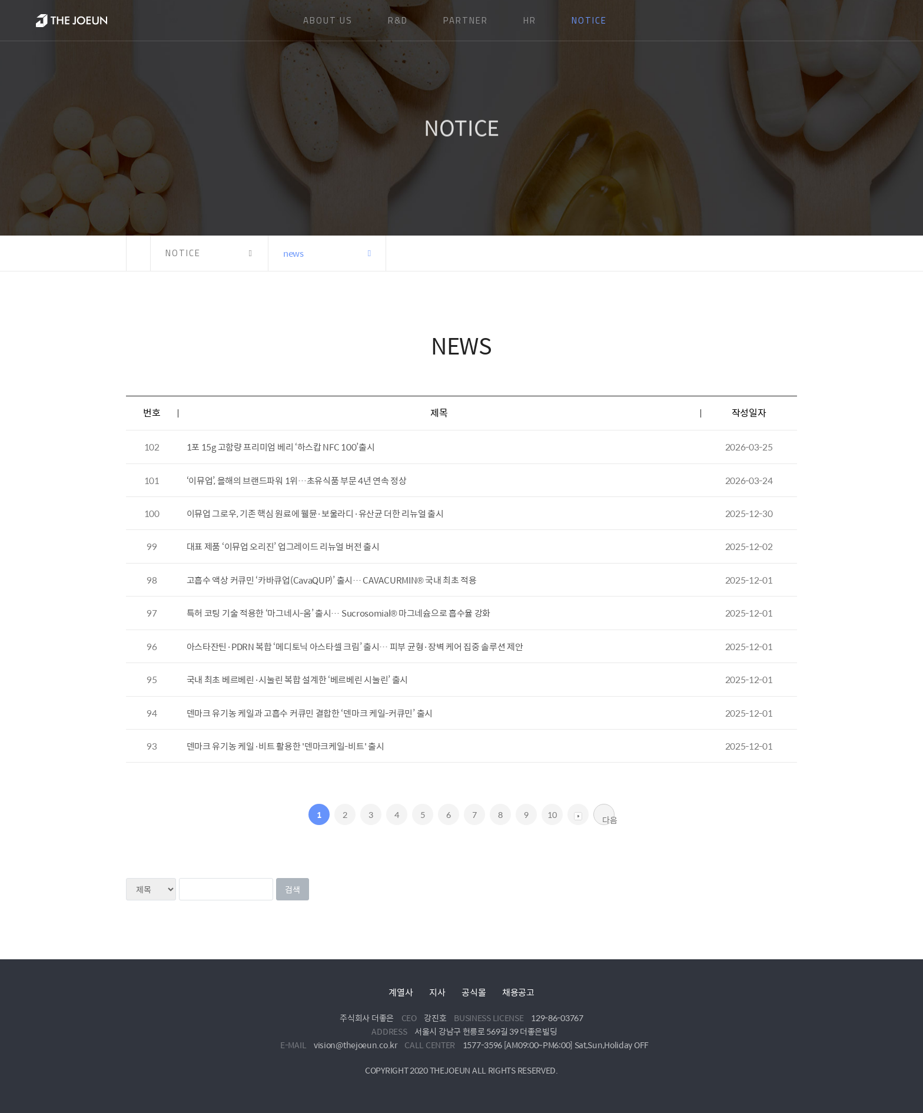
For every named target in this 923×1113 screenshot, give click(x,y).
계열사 (401, 992)
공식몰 (474, 992)
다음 (608, 819)
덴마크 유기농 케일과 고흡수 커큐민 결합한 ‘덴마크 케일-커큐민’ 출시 (310, 713)
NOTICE (589, 20)
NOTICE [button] (183, 253)
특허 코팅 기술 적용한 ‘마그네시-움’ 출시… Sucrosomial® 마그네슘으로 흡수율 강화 (338, 613)
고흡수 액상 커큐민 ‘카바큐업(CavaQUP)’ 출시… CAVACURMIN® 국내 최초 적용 (332, 580)
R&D (398, 20)
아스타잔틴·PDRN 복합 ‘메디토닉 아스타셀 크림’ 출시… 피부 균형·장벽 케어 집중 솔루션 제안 (355, 646)
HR (529, 20)
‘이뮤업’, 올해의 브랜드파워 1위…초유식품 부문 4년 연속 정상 (297, 480)
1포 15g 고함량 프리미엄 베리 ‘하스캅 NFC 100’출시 (281, 446)
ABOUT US (328, 20)
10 (551, 814)
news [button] (293, 253)
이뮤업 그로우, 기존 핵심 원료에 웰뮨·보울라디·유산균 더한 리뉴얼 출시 (315, 513)
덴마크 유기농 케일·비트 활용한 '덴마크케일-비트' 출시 (285, 746)
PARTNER (465, 20)
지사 (437, 992)
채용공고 (518, 992)
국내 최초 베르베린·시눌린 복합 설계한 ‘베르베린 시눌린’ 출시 (298, 679)
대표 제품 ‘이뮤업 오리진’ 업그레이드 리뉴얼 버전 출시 (283, 546)
